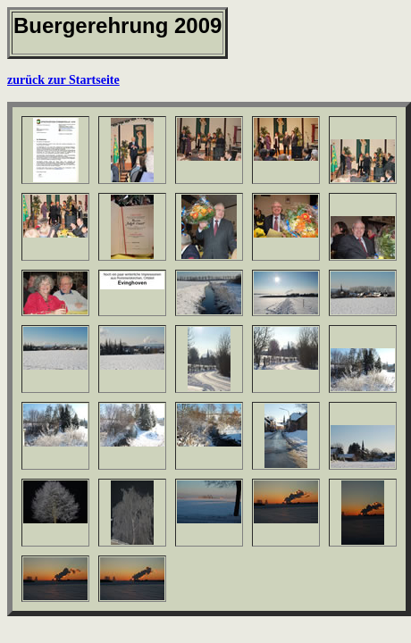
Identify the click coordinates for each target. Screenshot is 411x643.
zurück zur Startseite (63, 80)
